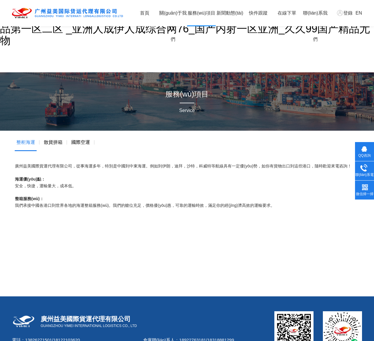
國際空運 (80, 142)
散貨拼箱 (53, 142)
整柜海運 (25, 142)
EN (359, 13)
